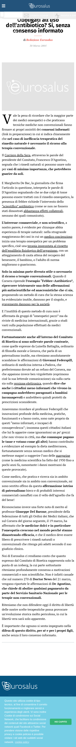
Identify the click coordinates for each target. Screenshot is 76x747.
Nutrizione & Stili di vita (15, 26)
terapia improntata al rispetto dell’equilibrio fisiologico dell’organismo (35, 248)
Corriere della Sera (17, 155)
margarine (63, 455)
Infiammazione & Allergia (16, 21)
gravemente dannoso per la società (25, 304)
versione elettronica (27, 383)
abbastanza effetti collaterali (43, 211)
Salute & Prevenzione (15, 15)
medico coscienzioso (58, 236)
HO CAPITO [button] (61, 722)
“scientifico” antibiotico (18, 206)
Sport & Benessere (14, 32)
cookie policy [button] (22, 742)
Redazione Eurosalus (39, 40)
